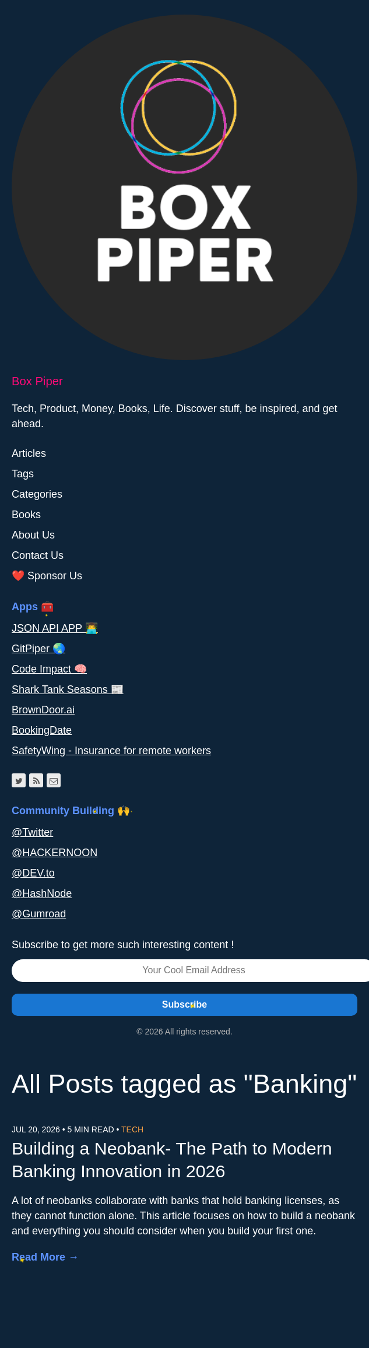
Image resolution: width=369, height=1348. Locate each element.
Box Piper (37, 381)
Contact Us (38, 555)
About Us (33, 535)
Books (26, 514)
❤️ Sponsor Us (47, 576)
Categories (37, 494)
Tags (23, 474)
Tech (132, 1129)
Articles (29, 453)
